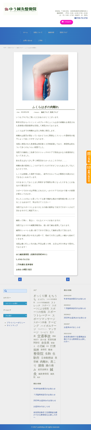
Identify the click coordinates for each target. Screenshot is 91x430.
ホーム (25, 32)
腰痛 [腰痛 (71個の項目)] (41, 365)
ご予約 (40, 40)
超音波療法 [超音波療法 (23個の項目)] (43, 369)
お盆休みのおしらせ (41, 406)
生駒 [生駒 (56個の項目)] (48, 353)
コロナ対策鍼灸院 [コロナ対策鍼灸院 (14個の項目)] (43, 302)
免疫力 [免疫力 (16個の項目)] (36, 339)
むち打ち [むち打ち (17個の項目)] (41, 299)
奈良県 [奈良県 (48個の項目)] (45, 342)
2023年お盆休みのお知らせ (44, 400)
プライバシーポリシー (16, 323)
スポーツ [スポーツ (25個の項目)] (46, 305)
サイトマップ (12, 325)
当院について (37, 32)
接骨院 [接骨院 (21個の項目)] (44, 349)
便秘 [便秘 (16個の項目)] (54, 336)
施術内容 (51, 32)
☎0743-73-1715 (81, 18)
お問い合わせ (27, 40)
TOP (4, 47)
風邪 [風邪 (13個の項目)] (38, 377)
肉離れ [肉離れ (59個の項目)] (44, 361)
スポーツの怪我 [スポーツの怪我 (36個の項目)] (44, 310)
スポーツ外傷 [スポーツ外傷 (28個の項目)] (40, 322)
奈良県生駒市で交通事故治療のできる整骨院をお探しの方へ (45, 414)
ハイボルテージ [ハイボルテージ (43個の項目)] (44, 327)
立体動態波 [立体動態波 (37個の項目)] (47, 357)
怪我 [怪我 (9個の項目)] (47, 346)
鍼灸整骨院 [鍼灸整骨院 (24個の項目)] (44, 374)
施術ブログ (20, 47)
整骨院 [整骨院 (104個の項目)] (38, 353)
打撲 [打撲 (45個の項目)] (53, 345)
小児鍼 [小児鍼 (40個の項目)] (41, 346)
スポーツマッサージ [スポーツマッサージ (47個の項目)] (44, 317)
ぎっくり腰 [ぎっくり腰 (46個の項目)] (40, 295)
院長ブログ (63, 32)
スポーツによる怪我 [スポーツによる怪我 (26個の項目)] (44, 307)
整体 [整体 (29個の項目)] (50, 349)
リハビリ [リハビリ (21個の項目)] (44, 332)
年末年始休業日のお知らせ (44, 389)
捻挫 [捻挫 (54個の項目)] (36, 349)
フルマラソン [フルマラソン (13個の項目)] (42, 329)
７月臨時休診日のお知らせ (44, 394)
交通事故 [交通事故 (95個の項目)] (44, 336)
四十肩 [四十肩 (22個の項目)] (43, 339)
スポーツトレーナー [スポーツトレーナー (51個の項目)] (44, 313)
